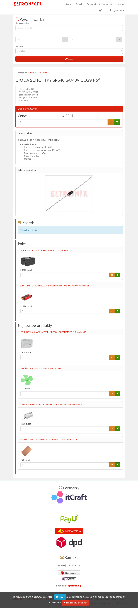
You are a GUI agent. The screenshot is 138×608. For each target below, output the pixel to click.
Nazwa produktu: (22, 23)
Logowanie (117, 10)
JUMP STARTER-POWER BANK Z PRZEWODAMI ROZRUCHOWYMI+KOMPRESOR (56, 285)
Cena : (17, 35)
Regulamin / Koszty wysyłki (99, 4)
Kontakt (120, 4)
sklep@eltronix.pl (72, 585)
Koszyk (78, 4)
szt (110, 122)
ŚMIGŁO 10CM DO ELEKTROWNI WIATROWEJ (40, 368)
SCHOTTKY (44, 72)
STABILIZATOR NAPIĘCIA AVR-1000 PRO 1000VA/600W (44, 250)
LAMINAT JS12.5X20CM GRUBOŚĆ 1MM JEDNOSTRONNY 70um (48, 439)
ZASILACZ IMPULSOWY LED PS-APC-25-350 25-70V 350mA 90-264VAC (51, 404)
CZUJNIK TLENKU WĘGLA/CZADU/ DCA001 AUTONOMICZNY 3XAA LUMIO (53, 332)
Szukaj (69, 59)
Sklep (68, 4)
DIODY (33, 72)
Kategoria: (19, 46)
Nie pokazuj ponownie (75, 603)
